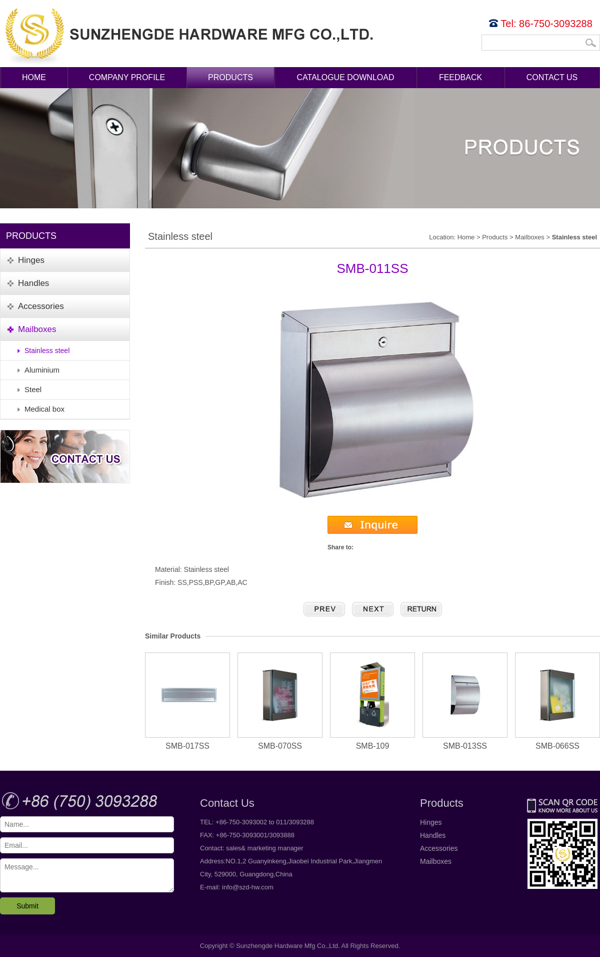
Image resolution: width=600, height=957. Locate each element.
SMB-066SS (557, 701)
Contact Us (552, 77)
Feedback (460, 77)
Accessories (439, 848)
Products (230, 77)
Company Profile (127, 77)
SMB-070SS (280, 701)
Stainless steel (47, 351)
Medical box (44, 409)
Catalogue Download (345, 77)
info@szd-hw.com (248, 887)
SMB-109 (372, 701)
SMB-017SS (187, 701)
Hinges (431, 822)
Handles (433, 835)
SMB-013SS (465, 701)
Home (34, 77)
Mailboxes (529, 237)
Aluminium (42, 370)
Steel (33, 389)
